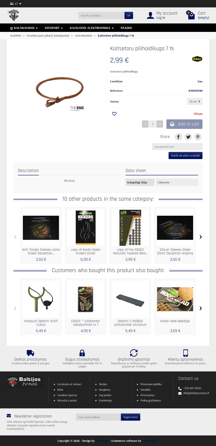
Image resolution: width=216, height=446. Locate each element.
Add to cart (184, 124)
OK (129, 15)
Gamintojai (105, 400)
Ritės (60, 389)
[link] (178, 136)
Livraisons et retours (69, 384)
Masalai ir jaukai (67, 400)
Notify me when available (185, 155)
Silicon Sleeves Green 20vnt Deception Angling (175, 252)
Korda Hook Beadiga (175, 321)
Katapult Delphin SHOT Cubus (41, 323)
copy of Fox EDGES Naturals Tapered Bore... (130, 252)
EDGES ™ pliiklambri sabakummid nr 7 (85, 323)
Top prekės (105, 395)
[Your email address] (98, 417)
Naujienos (105, 389)
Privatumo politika (151, 384)
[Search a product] (101, 15)
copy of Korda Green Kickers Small (85, 252)
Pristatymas (147, 395)
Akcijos (103, 384)
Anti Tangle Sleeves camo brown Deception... (41, 252)
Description (28, 171)
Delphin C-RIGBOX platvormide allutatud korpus (130, 324)
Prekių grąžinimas (150, 400)
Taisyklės (145, 389)
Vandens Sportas (67, 395)
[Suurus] (194, 101)
